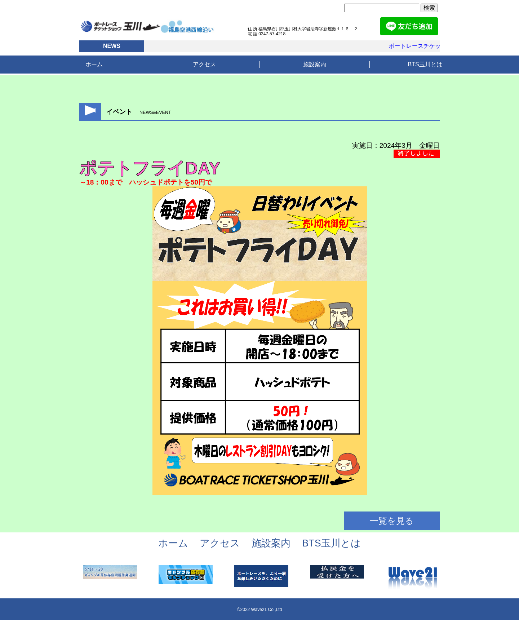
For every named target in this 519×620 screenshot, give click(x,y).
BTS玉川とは (425, 64)
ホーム (94, 64)
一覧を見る (392, 521)
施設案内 (314, 64)
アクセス (204, 64)
